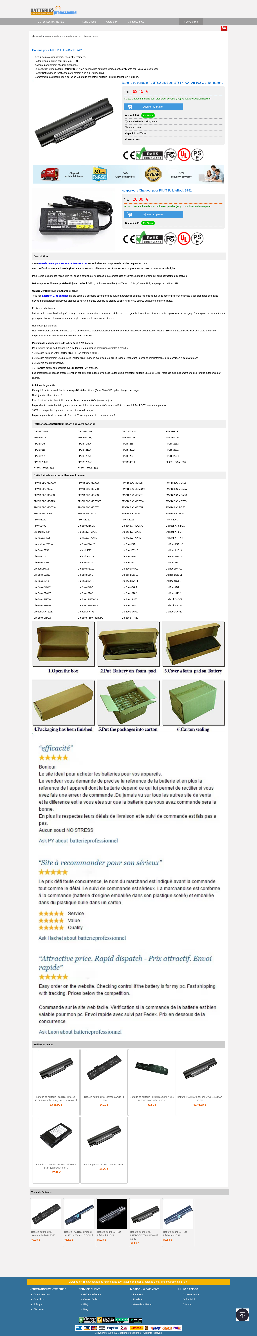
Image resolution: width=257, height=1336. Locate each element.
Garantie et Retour (142, 1304)
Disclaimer (39, 1309)
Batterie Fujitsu (53, 36)
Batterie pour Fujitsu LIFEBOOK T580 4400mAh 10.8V (144, 1235)
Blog (85, 1309)
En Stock (148, 115)
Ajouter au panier (153, 106)
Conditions (39, 1299)
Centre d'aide (191, 21)
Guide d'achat (89, 21)
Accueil (38, 36)
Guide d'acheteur (92, 1294)
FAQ (85, 1304)
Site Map (187, 1304)
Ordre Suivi (112, 21)
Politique (38, 1304)
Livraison (138, 1299)
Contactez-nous (136, 21)
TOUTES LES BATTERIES (50, 21)
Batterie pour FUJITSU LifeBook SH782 (103, 1164)
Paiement (138, 1294)
